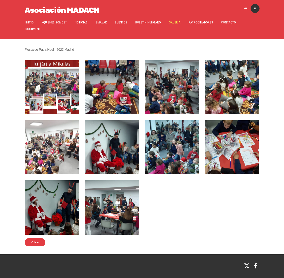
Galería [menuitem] (175, 22)
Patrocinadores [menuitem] (201, 22)
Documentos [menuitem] (34, 29)
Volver (35, 242)
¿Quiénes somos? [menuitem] (54, 22)
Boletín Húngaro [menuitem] (148, 22)
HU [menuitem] (245, 8)
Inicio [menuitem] (29, 22)
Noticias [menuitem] (81, 22)
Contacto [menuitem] (228, 22)
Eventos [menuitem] (121, 22)
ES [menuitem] (255, 8)
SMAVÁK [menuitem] (101, 22)
